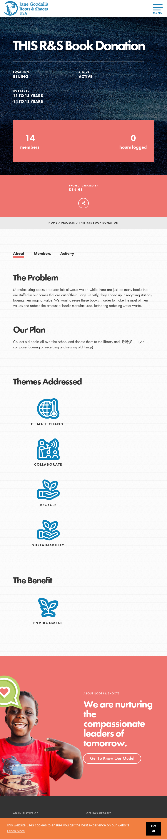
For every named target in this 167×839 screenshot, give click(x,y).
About (18, 253)
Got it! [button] (153, 828)
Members (42, 253)
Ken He (75, 189)
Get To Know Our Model (112, 758)
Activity (67, 253)
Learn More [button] (16, 831)
